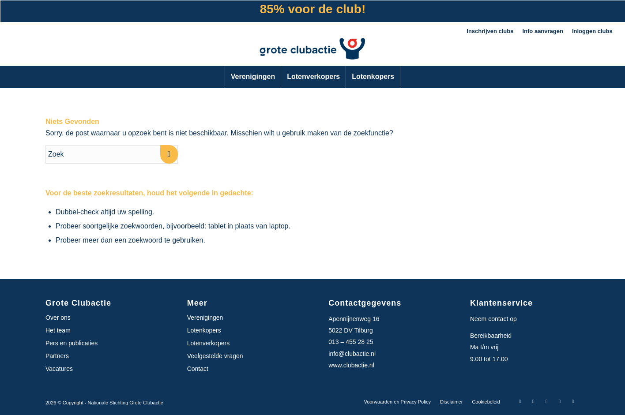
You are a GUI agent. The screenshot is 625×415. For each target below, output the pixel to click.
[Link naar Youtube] (573, 401)
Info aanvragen (542, 31)
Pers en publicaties (71, 343)
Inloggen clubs (592, 31)
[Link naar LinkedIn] (559, 401)
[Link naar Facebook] (520, 401)
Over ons (58, 317)
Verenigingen (205, 317)
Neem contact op (493, 318)
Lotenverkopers (208, 343)
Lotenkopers (204, 330)
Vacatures (59, 368)
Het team (58, 330)
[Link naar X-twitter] (546, 401)
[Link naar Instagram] (533, 401)
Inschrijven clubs (490, 31)
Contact (197, 368)
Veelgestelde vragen (215, 355)
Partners (57, 355)
